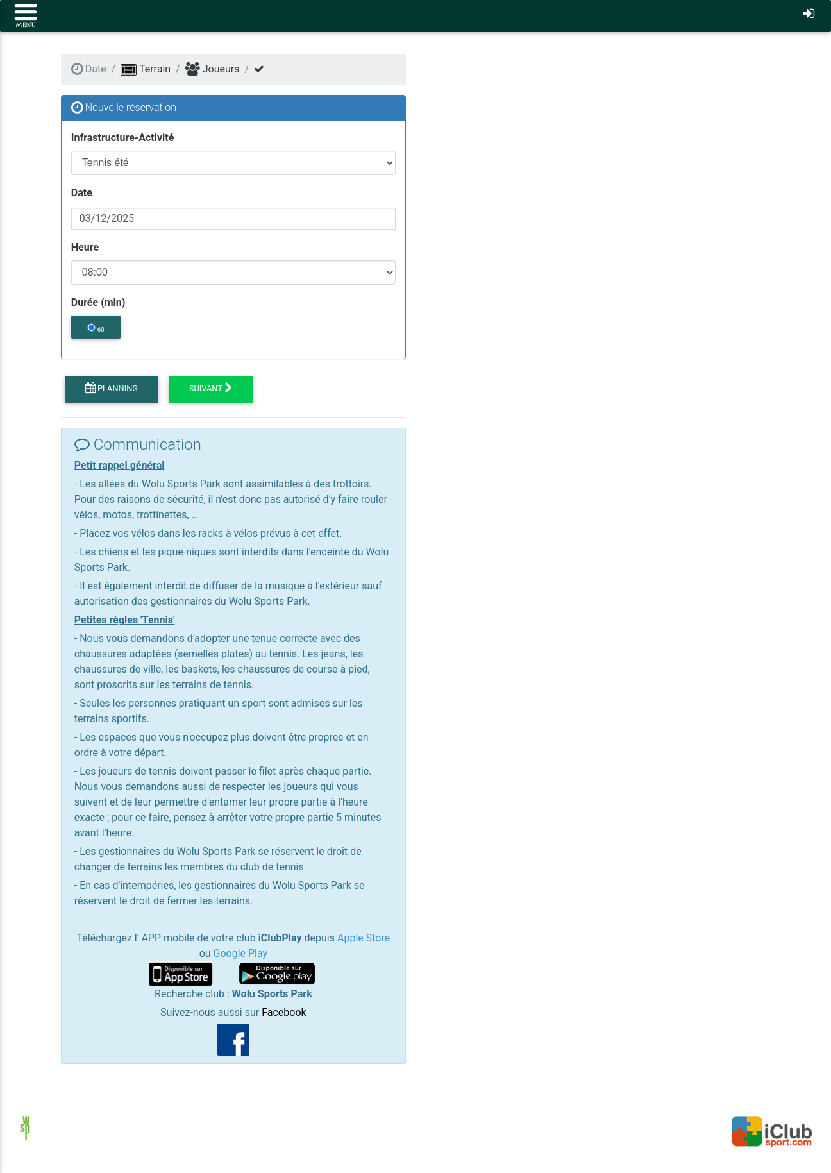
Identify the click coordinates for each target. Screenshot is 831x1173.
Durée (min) (98, 302)
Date (81, 193)
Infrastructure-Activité (122, 137)
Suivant (211, 388)
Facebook (284, 1012)
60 (95, 328)
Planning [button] (111, 388)
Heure (85, 247)
